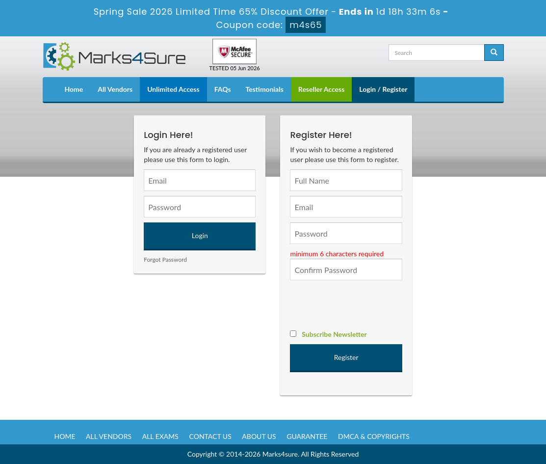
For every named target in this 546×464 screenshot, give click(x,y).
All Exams (160, 436)
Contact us (210, 436)
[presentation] (364, 304)
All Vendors (115, 89)
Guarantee (306, 436)
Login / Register (383, 89)
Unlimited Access (173, 89)
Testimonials (265, 89)
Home (74, 89)
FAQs (222, 89)
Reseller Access (321, 89)
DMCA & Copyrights (374, 436)
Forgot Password (165, 259)
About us (259, 436)
